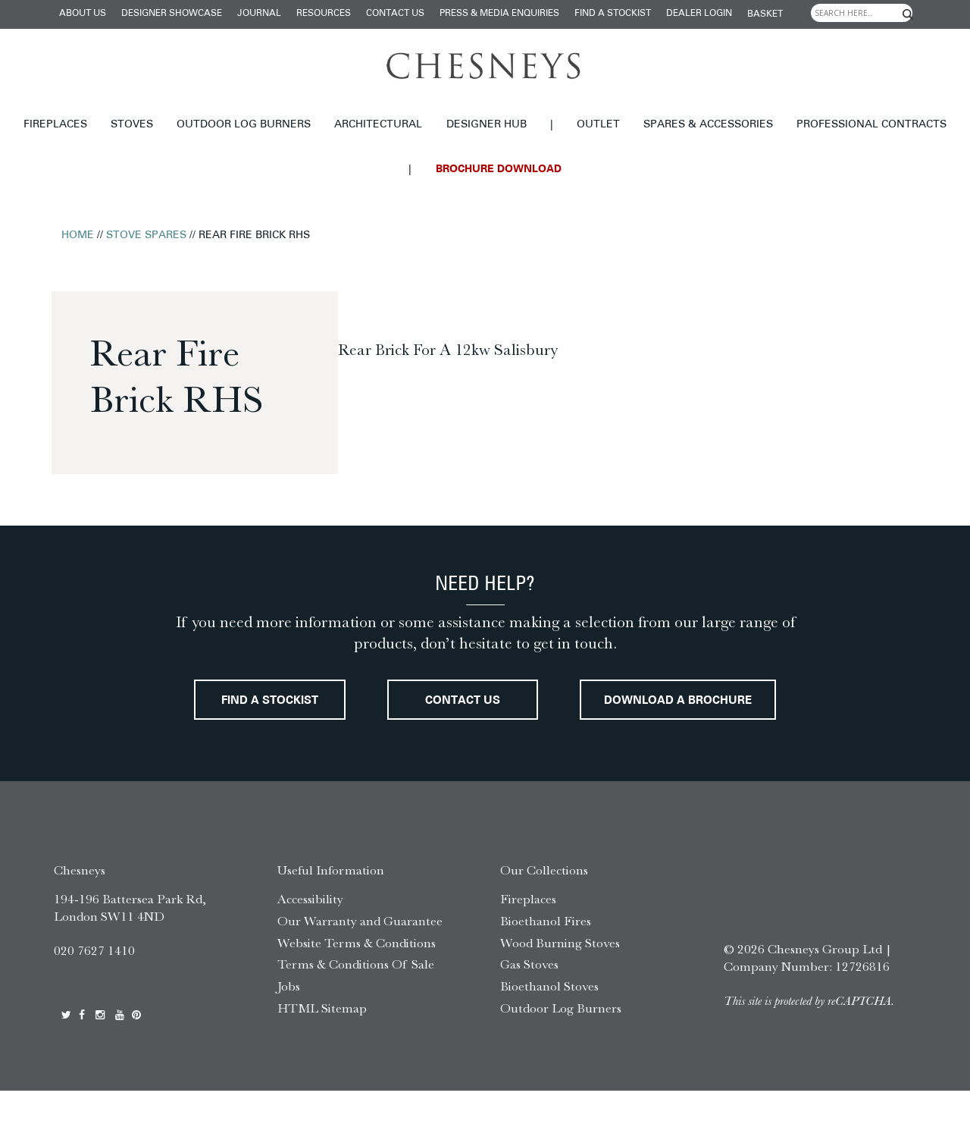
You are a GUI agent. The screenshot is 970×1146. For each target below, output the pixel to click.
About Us (82, 13)
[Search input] (861, 13)
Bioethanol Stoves (549, 1041)
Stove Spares (146, 235)
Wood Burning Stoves (560, 997)
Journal (259, 13)
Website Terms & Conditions (356, 997)
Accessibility (310, 954)
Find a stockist (612, 13)
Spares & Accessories (708, 124)
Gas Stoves (529, 1019)
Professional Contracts (871, 124)
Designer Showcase (171, 13)
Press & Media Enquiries (499, 13)
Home (77, 235)
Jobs (288, 1041)
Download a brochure (485, 756)
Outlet (598, 124)
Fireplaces (55, 124)
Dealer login (699, 13)
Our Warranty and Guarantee (360, 976)
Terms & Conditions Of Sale (355, 1019)
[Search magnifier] (908, 14)
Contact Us (395, 13)
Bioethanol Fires (545, 976)
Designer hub (486, 124)
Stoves (132, 124)
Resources (323, 13)
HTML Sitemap (322, 1063)
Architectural (378, 124)
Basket (765, 14)
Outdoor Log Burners (244, 124)
